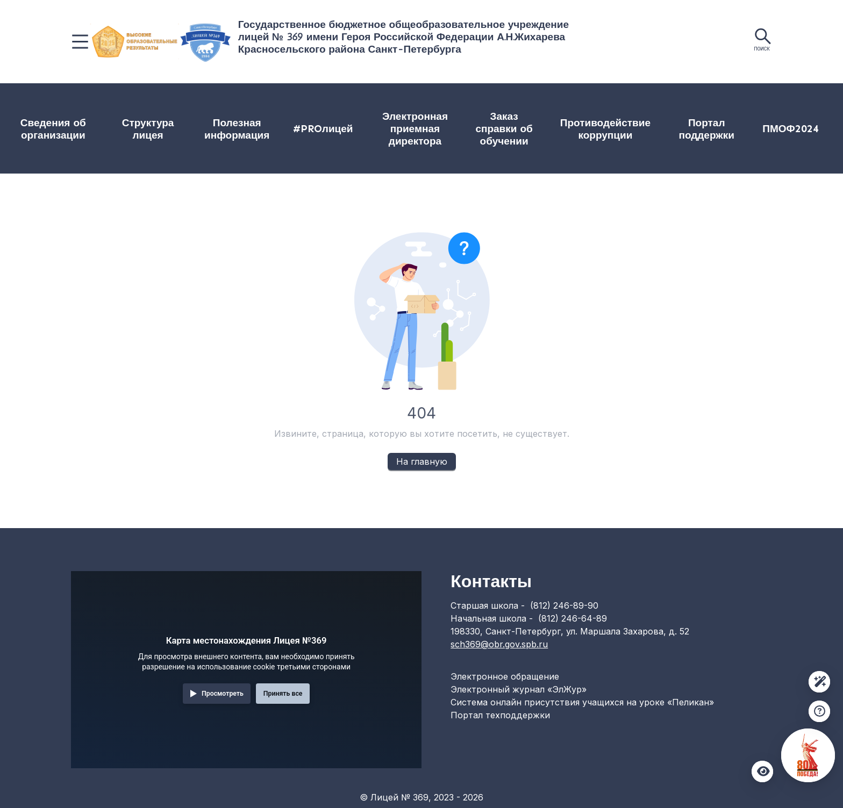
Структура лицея (148, 129)
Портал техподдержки (500, 715)
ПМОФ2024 (790, 128)
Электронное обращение (505, 676)
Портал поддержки (706, 129)
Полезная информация (236, 129)
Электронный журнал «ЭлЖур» (519, 689)
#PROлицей (323, 128)
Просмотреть (223, 693)
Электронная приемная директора (415, 128)
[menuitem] (53, 129)
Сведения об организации (53, 129)
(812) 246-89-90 (564, 605)
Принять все (283, 693)
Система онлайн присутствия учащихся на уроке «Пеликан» (582, 702)
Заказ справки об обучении (503, 128)
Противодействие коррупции (605, 129)
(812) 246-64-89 (572, 618)
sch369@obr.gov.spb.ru (499, 644)
